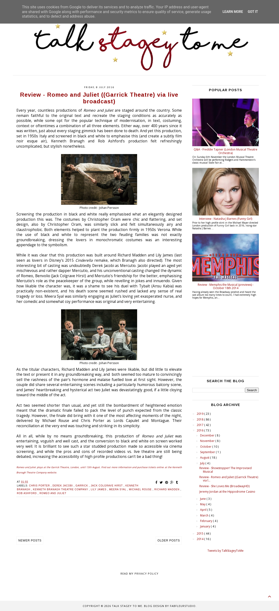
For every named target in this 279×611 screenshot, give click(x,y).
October (206, 447)
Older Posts (169, 540)
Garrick (82, 485)
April (203, 510)
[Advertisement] (99, 522)
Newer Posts (29, 540)
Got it (253, 12)
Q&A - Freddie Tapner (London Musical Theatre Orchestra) (225, 151)
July (202, 463)
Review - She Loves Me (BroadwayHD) (224, 486)
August (205, 458)
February (206, 521)
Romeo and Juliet (52, 493)
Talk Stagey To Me (127, 606)
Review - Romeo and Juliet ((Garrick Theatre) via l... (228, 478)
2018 (200, 419)
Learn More (232, 12)
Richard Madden (167, 489)
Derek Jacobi (63, 485)
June (203, 499)
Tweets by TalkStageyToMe (225, 551)
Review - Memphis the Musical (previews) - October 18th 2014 (226, 286)
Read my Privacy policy (139, 573)
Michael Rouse (141, 489)
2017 (200, 425)
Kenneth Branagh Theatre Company (61, 489)
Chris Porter (40, 485)
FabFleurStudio (183, 606)
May (203, 504)
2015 (200, 533)
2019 (200, 414)
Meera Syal (118, 489)
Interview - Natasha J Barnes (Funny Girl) (225, 219)
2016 (200, 430)
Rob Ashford (27, 493)
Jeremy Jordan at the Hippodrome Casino (227, 492)
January (205, 526)
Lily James (99, 489)
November (207, 441)
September (208, 452)
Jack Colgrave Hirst (107, 485)
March (204, 515)
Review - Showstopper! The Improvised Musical (225, 469)
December (207, 435)
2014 (200, 539)
